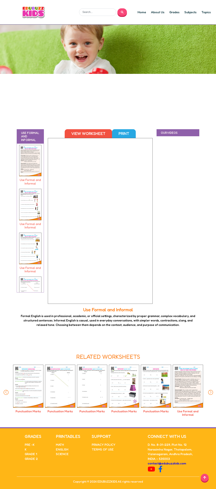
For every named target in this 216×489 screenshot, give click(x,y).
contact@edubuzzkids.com (167, 463)
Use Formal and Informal (187, 413)
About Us (157, 12)
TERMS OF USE (103, 449)
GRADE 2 (31, 459)
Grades (174, 12)
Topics (206, 12)
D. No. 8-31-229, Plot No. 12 (167, 444)
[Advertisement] (108, 98)
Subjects (190, 12)
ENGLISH (62, 449)
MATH (60, 444)
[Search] (97, 12)
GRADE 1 (31, 454)
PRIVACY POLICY (103, 444)
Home (142, 12)
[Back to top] (205, 478)
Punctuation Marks (28, 411)
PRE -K (30, 444)
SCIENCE (62, 454)
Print (124, 133)
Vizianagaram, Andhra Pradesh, (170, 454)
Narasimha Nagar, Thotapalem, (170, 449)
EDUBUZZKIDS (107, 481)
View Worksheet (88, 133)
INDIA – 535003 (159, 459)
